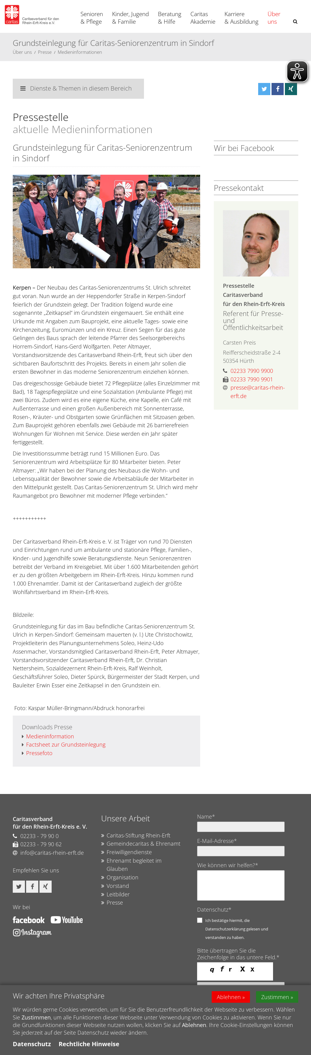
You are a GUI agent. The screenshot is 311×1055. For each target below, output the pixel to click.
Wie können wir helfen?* (227, 865)
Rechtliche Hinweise (89, 1044)
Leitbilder (115, 894)
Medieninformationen (80, 52)
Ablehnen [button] (229, 997)
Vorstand (115, 886)
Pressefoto (37, 753)
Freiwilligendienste (126, 852)
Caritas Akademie (202, 18)
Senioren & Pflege (91, 18)
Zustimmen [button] (275, 997)
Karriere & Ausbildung (241, 18)
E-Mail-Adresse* (217, 840)
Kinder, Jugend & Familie (130, 18)
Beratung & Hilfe (169, 18)
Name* (206, 816)
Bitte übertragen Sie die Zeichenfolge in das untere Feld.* (238, 954)
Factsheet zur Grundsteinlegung (63, 745)
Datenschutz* (214, 909)
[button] (295, 21)
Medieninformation (48, 736)
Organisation (119, 877)
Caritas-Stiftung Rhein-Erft (135, 835)
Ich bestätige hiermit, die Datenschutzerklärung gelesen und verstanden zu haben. (236, 929)
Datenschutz (32, 1044)
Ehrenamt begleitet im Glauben (131, 865)
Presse (45, 52)
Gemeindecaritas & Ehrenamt (140, 844)
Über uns (274, 18)
